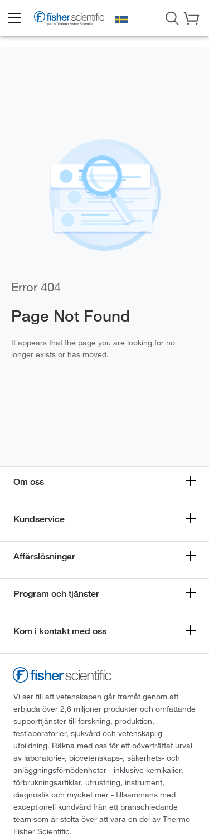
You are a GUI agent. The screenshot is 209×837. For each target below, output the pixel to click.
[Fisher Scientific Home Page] (69, 19)
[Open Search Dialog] (172, 17)
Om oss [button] (28, 481)
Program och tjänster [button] (56, 593)
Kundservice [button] (39, 519)
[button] (14, 18)
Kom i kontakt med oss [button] (59, 631)
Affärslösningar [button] (44, 556)
